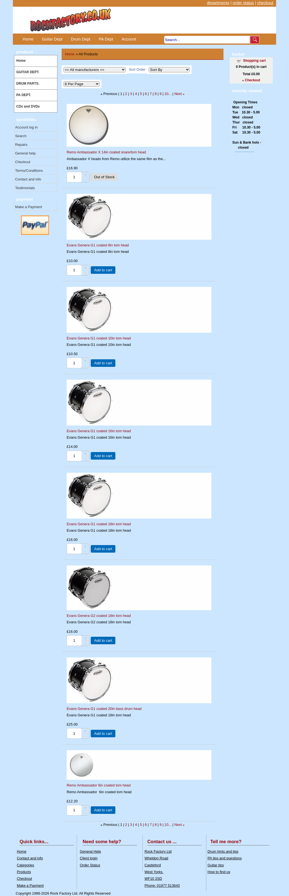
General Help (90, 851)
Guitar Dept (52, 39)
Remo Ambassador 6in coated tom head (98, 785)
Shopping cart (254, 61)
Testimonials (25, 188)
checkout (265, 3)
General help (25, 153)
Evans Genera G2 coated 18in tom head (99, 616)
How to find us (219, 872)
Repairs (21, 144)
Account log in (26, 127)
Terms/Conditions (29, 170)
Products (24, 872)
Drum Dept (80, 39)
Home (28, 39)
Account (129, 39)
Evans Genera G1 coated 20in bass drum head (104, 709)
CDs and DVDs (28, 106)
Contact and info (28, 179)
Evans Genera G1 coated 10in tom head (99, 338)
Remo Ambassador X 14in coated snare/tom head (106, 152)
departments (218, 3)
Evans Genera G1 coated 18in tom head (99, 524)
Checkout (22, 162)
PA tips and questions (225, 858)
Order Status (90, 865)
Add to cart (103, 270)
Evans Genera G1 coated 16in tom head (99, 431)
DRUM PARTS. (27, 83)
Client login (88, 858)
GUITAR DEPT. (27, 72)
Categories (25, 865)
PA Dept (106, 39)
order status (243, 3)
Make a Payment (28, 207)
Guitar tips (216, 865)
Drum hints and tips (223, 851)
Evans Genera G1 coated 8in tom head (98, 245)
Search (21, 136)
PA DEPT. (23, 95)
